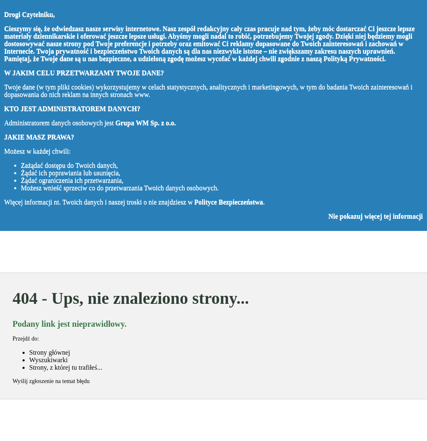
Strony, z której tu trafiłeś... (65, 367)
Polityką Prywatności (354, 58)
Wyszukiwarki (48, 359)
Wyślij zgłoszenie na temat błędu (51, 381)
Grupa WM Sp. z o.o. (146, 122)
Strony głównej (49, 352)
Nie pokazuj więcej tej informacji (375, 216)
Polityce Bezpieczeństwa (228, 201)
